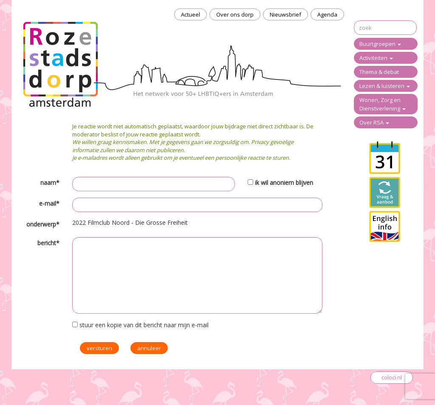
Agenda (327, 14)
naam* (49, 182)
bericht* (48, 243)
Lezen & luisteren (384, 86)
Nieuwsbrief (285, 14)
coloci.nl (391, 377)
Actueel (190, 14)
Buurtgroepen (380, 44)
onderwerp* (42, 224)
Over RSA (374, 122)
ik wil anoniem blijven (284, 182)
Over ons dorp (235, 14)
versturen (99, 348)
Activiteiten (376, 58)
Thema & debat (379, 72)
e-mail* (49, 203)
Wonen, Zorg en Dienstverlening (382, 104)
